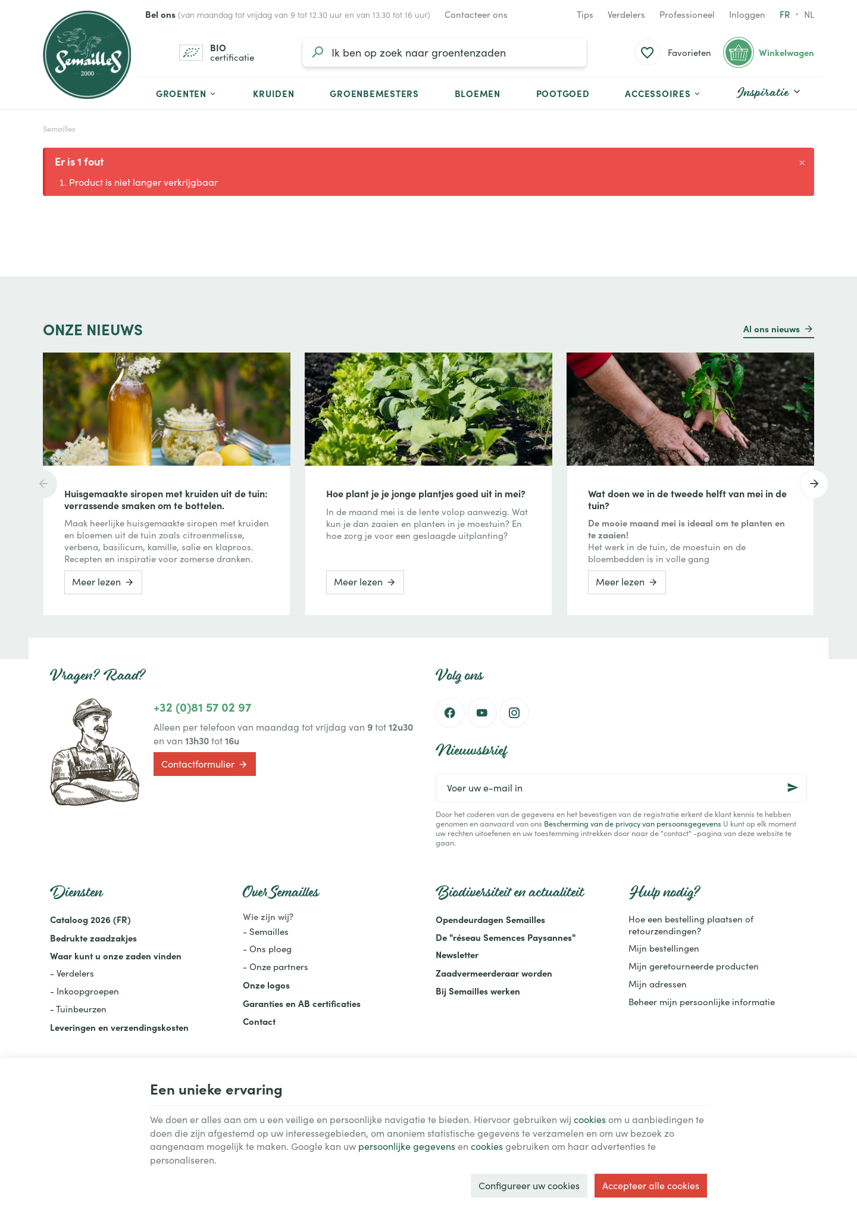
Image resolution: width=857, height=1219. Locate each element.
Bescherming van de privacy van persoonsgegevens (632, 823)
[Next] (814, 484)
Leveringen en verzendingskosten (119, 1027)
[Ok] (792, 788)
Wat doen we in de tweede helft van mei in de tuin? (687, 499)
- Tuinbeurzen (78, 1009)
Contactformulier (204, 764)
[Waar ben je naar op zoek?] (444, 52)
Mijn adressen (657, 984)
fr (785, 14)
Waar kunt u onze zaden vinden (116, 955)
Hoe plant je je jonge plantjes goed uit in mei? (426, 493)
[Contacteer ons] (476, 14)
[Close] (802, 161)
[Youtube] (482, 713)
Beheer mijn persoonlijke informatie (701, 1002)
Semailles (59, 128)
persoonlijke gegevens (406, 1146)
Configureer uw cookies (529, 1185)
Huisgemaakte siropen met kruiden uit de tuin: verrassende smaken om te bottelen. (166, 499)
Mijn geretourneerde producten (693, 966)
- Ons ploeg (267, 949)
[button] (663, 93)
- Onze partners (275, 966)
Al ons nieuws (771, 328)
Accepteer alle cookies (650, 1185)
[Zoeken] (317, 52)
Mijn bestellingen (663, 948)
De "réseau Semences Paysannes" (505, 937)
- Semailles (266, 931)
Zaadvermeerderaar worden (494, 973)
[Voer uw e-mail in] (621, 788)
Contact (259, 1021)
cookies (590, 1119)
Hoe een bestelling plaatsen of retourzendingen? (690, 925)
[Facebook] (450, 713)
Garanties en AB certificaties (302, 1003)
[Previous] (43, 484)
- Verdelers (72, 973)
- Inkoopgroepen (84, 991)
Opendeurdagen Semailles (490, 919)
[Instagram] (514, 713)
